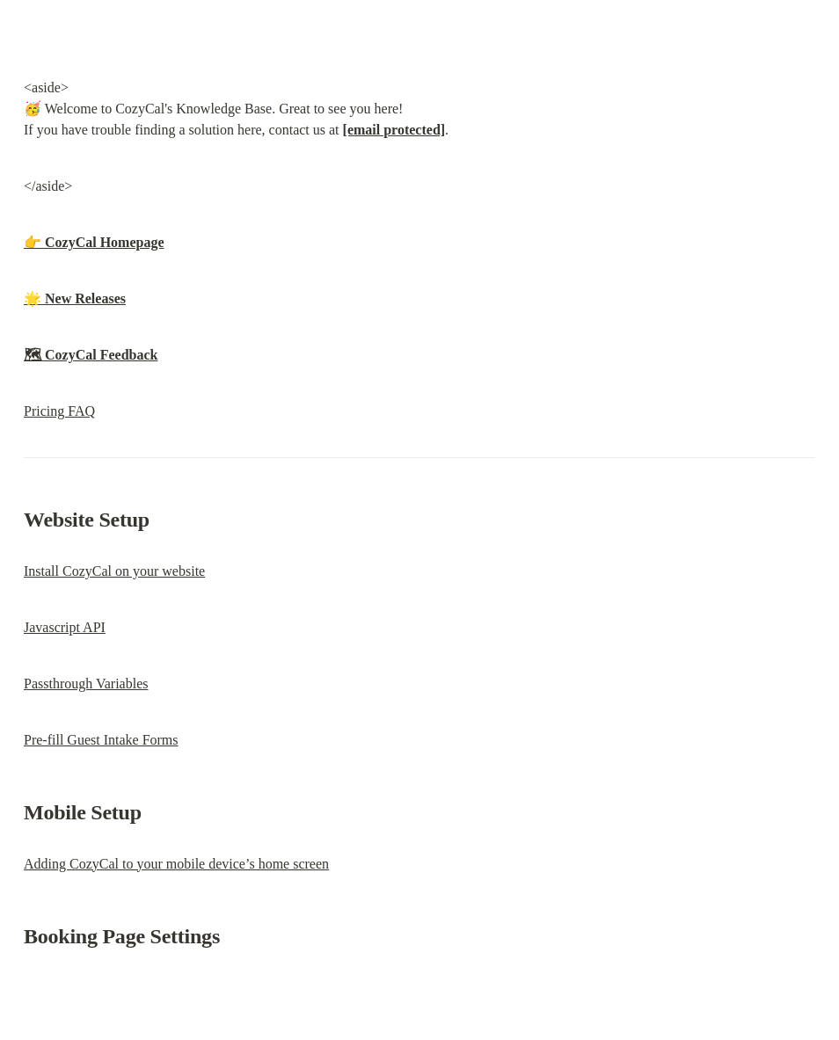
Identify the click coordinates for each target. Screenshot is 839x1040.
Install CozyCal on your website (114, 571)
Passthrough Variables (86, 683)
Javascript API (65, 627)
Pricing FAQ (59, 411)
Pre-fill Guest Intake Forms (101, 739)
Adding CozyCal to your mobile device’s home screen (176, 863)
